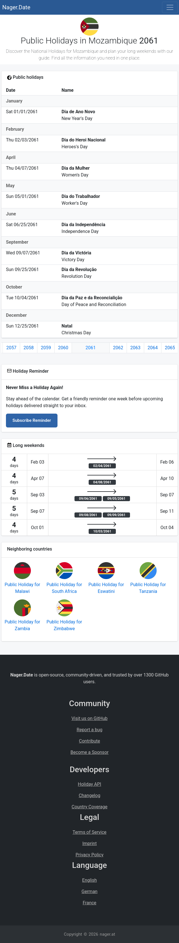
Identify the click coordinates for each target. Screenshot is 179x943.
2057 (11, 347)
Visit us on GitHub (89, 718)
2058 (29, 347)
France (89, 902)
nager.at (107, 934)
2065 (170, 347)
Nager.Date (16, 7)
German (89, 891)
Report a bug (90, 729)
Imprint (89, 843)
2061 (91, 347)
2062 (118, 347)
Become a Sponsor (89, 752)
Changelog (89, 795)
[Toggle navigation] (170, 7)
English (89, 880)
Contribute (89, 741)
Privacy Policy (90, 854)
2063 (135, 347)
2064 (153, 347)
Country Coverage (89, 806)
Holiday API (89, 784)
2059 (46, 347)
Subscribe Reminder (31, 420)
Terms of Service (89, 832)
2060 (63, 347)
